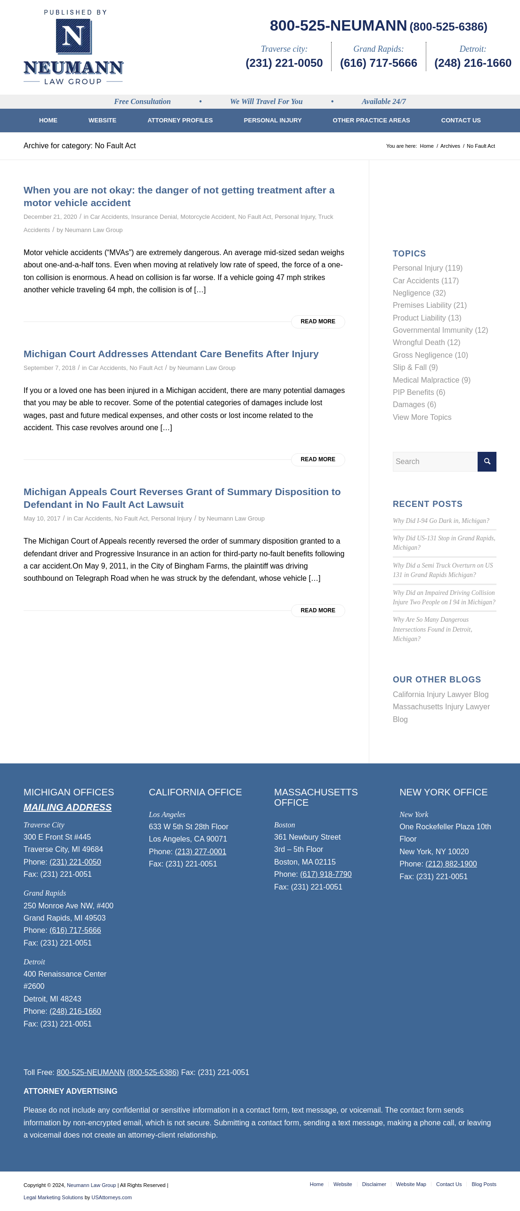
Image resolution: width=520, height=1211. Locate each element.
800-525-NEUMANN (338, 25)
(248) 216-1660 (473, 62)
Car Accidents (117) (426, 281)
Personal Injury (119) (428, 268)
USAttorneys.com (111, 1197)
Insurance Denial (154, 216)
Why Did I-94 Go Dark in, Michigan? (441, 520)
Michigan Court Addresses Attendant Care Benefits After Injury (171, 353)
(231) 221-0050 (284, 62)
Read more (318, 321)
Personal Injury (295, 216)
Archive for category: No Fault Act (80, 146)
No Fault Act (254, 216)
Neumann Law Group (93, 229)
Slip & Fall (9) (415, 367)
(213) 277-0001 (200, 852)
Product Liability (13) (427, 318)
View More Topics (422, 417)
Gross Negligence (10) (430, 355)
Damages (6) (414, 405)
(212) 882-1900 (451, 864)
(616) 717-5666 (378, 62)
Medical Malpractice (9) (432, 380)
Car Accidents (109, 216)
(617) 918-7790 (325, 874)
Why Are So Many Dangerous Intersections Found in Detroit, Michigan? (432, 629)
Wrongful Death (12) (427, 342)
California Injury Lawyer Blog (441, 694)
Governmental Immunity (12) (440, 330)
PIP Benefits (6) (419, 392)
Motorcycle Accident (207, 216)
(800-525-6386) (449, 26)
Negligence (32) (419, 293)
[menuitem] (48, 120)
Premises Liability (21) (430, 305)
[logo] (74, 47)
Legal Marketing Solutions (53, 1197)
